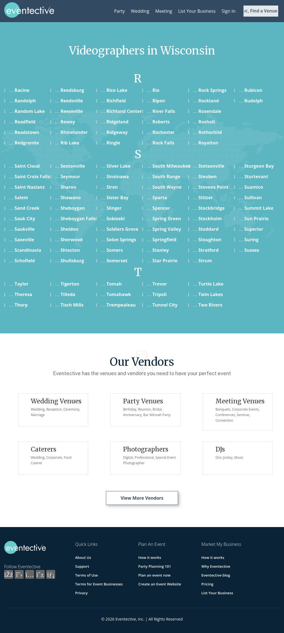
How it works (149, 557)
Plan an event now (154, 575)
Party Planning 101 (154, 566)
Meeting (163, 11)
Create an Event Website (159, 584)
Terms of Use (86, 575)
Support (82, 566)
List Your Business (196, 11)
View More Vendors (142, 498)
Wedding (140, 11)
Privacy (81, 592)
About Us (83, 557)
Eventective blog (215, 575)
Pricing (207, 584)
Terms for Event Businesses (99, 584)
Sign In (228, 11)
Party (119, 11)
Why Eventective (215, 566)
